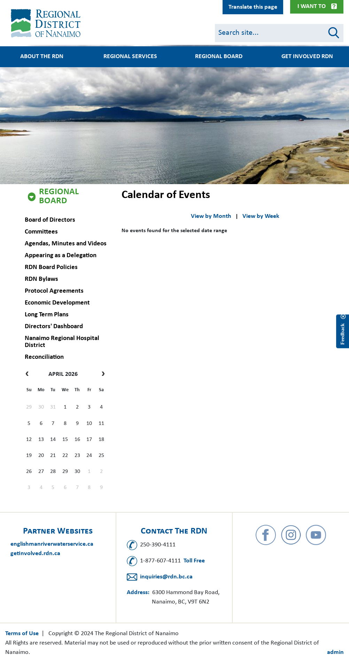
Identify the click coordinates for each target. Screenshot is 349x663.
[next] (101, 374)
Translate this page (252, 7)
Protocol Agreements (53, 291)
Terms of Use (22, 633)
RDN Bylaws (41, 279)
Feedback (342, 334)
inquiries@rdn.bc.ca (166, 577)
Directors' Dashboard (53, 326)
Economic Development (57, 303)
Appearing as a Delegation (60, 255)
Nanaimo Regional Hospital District (61, 342)
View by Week (260, 216)
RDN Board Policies (50, 267)
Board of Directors (49, 220)
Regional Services (130, 57)
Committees (40, 232)
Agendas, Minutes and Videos (65, 243)
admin (335, 652)
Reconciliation (43, 357)
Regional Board (59, 197)
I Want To (311, 6)
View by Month (211, 216)
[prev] (29, 374)
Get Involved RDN (307, 57)
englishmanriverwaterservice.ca (51, 544)
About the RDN (41, 57)
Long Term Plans (46, 314)
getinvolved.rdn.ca (35, 553)
